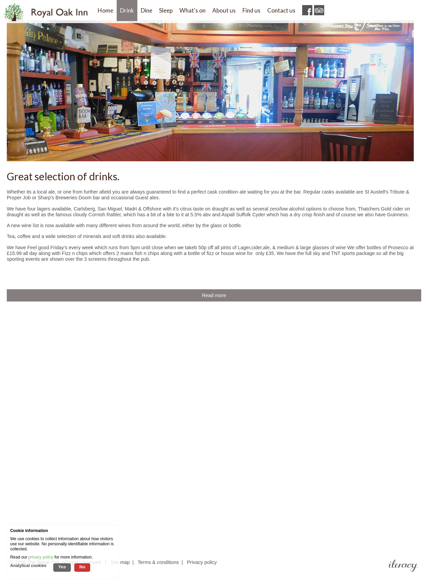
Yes (62, 566)
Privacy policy (202, 562)
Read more (214, 295)
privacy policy (40, 557)
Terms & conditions (158, 562)
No (82, 566)
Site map (120, 562)
